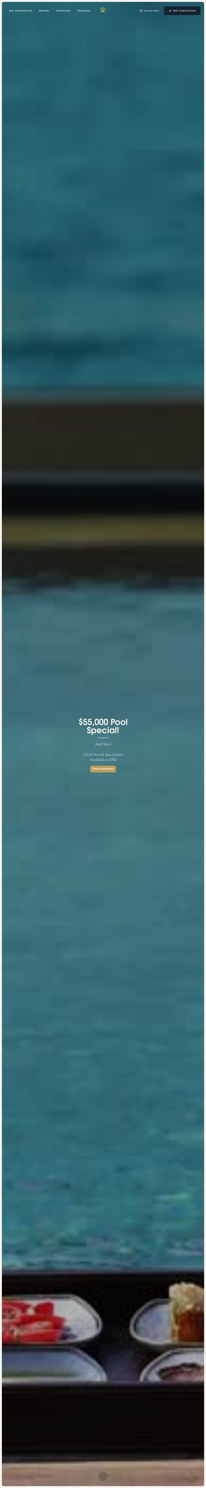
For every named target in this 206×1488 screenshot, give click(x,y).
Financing (84, 11)
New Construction (20, 11)
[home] (103, 10)
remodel (44, 11)
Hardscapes (63, 11)
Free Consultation (103, 772)
